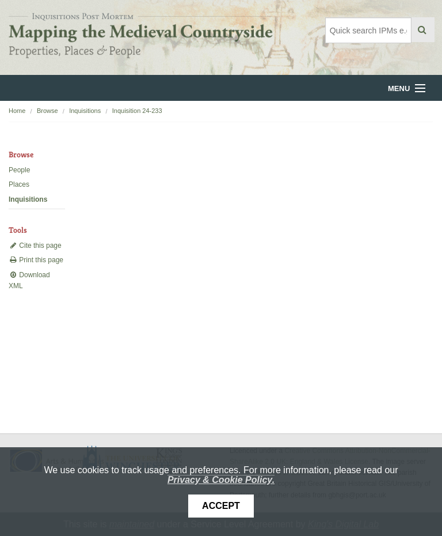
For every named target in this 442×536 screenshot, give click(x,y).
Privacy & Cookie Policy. (221, 480)
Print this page (36, 260)
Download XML (29, 280)
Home (17, 110)
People (19, 170)
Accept (221, 506)
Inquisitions (85, 110)
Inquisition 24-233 (137, 110)
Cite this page (35, 245)
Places (19, 184)
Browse (47, 110)
